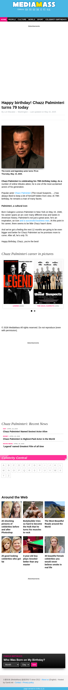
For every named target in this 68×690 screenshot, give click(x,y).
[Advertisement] (34, 62)
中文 (48, 9)
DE (38, 9)
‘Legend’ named (23, 446)
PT (44, 9)
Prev (7, 284)
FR (30, 9)
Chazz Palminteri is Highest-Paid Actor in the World (29, 439)
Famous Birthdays (12, 656)
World (31, 20)
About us (45, 680)
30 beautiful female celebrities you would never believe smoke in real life (54, 562)
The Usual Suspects (45, 306)
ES (34, 9)
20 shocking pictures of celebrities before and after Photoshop (10, 527)
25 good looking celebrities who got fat (11, 559)
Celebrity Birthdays (56, 20)
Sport (40, 20)
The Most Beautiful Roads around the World (54, 524)
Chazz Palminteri (23, 193)
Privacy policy (28, 682)
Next (58, 284)
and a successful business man (34, 220)
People (12, 20)
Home (3, 20)
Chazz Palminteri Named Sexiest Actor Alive (25, 431)
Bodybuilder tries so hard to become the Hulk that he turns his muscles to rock (32, 527)
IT (41, 9)
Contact (18, 682)
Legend (16, 306)
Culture (22, 20)
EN (26, 9)
